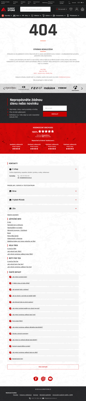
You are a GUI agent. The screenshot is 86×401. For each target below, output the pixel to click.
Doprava (35, 394)
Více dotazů (43, 366)
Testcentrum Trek (36, 2)
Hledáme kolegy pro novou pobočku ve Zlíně (21, 241)
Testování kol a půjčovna (15, 224)
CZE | (81, 3)
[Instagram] (43, 378)
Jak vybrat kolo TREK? (14, 251)
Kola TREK (43, 69)
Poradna (15, 394)
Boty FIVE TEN (43, 71)
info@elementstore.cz (64, 77)
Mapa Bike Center (13, 235)
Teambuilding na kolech (14, 227)
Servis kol (29, 2)
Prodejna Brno (15, 2)
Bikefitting (44, 2)
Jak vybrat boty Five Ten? (15, 264)
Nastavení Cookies (11, 392)
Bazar (9, 233)
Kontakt (74, 2)
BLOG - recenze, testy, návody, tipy (43, 73)
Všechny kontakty (13, 214)
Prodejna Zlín (23, 2)
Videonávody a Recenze (14, 238)
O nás (69, 2)
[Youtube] (50, 378)
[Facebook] (35, 378)
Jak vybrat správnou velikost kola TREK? (20, 254)
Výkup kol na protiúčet (51, 2)
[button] (7, 15)
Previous (4, 88)
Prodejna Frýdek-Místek (5, 2)
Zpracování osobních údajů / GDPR (63, 394)
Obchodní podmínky (45, 394)
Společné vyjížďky (62, 2)
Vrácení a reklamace (26, 394)
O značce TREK (11, 248)
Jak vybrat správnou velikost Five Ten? (19, 267)
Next (82, 88)
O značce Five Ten (12, 261)
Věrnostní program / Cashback (17, 230)
